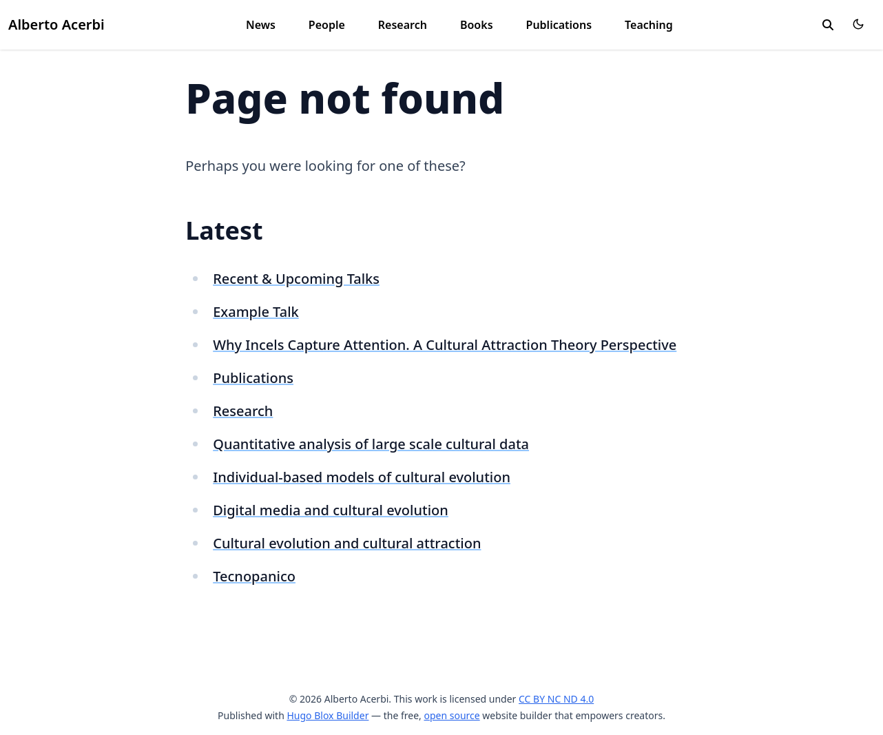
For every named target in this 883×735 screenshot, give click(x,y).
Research (402, 24)
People (327, 24)
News (261, 24)
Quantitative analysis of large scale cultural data (371, 444)
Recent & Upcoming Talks (296, 278)
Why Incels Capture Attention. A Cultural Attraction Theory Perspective (444, 344)
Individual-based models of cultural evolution (361, 477)
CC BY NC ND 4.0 (556, 698)
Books (476, 24)
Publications (559, 24)
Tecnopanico (254, 576)
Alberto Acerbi (56, 24)
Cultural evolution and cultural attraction (347, 543)
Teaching (649, 24)
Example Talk (256, 311)
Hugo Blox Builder (327, 715)
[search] (828, 24)
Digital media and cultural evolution (330, 510)
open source (451, 715)
